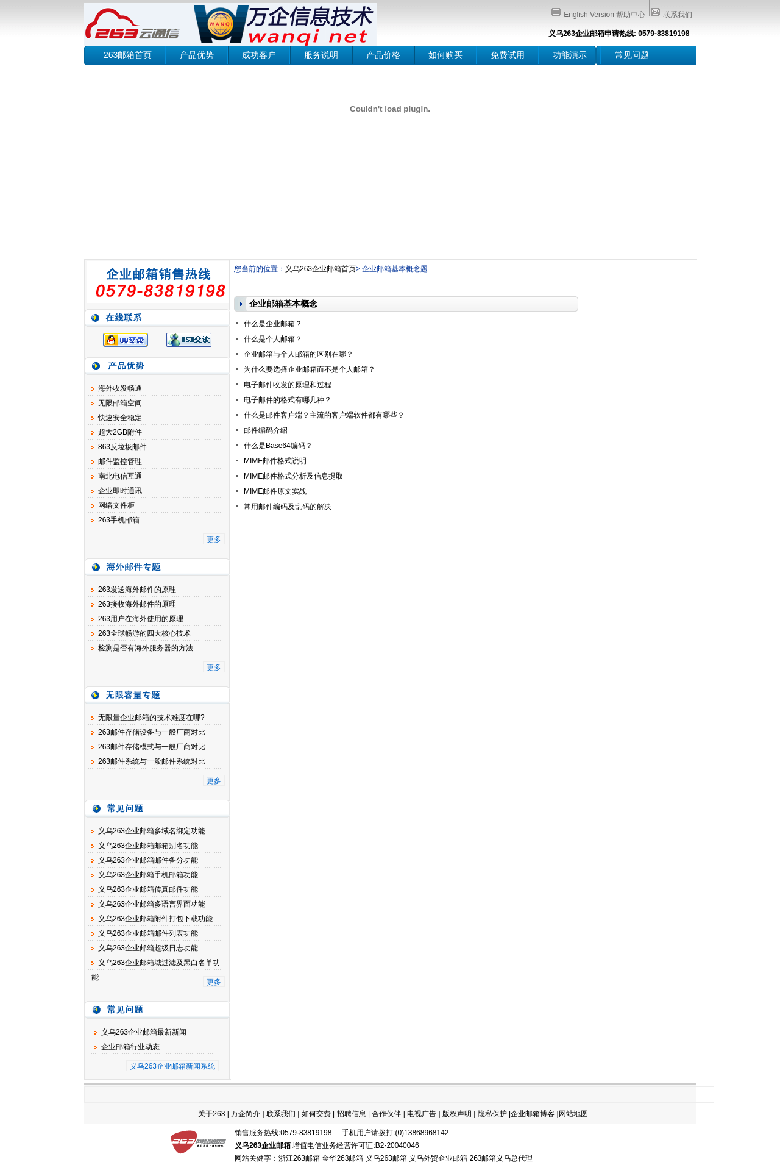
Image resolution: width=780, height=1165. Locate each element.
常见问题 (632, 55)
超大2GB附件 (120, 432)
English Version (589, 14)
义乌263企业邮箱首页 (320, 269)
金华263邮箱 (342, 1158)
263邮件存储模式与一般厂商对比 (151, 747)
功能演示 (570, 55)
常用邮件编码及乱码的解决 (288, 506)
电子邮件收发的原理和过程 (288, 384)
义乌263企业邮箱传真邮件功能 (148, 889)
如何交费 (316, 1114)
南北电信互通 (120, 476)
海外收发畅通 (120, 388)
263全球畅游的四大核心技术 (144, 633)
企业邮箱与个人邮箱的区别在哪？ (298, 354)
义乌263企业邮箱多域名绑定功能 (151, 831)
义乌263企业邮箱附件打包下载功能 (155, 918)
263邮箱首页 (128, 55)
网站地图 (573, 1114)
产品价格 (383, 55)
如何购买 (445, 55)
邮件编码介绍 (266, 430)
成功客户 (259, 55)
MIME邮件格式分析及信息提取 (293, 476)
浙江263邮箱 (299, 1158)
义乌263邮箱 (386, 1158)
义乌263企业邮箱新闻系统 (172, 1066)
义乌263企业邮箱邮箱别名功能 (148, 845)
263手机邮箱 (119, 520)
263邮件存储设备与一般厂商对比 (151, 732)
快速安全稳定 (120, 417)
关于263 (211, 1114)
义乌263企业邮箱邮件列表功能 (148, 933)
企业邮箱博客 (533, 1114)
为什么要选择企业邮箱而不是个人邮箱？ (309, 369)
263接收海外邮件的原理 (137, 604)
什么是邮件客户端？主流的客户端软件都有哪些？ (324, 415)
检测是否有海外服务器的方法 (145, 648)
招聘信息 (351, 1114)
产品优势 (197, 55)
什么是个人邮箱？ (273, 339)
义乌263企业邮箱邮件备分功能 (148, 860)
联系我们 (677, 14)
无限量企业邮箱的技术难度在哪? (151, 717)
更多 (214, 539)
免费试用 (508, 55)
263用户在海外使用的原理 (140, 619)
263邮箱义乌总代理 (501, 1158)
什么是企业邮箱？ (273, 323)
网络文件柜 (116, 505)
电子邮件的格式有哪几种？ (288, 400)
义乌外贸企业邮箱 (438, 1158)
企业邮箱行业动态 (130, 1046)
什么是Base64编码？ (278, 445)
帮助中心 (630, 14)
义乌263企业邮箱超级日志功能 (148, 948)
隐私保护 (492, 1114)
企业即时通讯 (120, 490)
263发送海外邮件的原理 (137, 589)
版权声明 (457, 1114)
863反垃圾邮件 (122, 447)
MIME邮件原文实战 (275, 491)
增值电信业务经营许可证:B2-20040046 (355, 1145)
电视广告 (421, 1114)
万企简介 (245, 1114)
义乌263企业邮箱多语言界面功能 (151, 904)
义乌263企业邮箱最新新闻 (143, 1032)
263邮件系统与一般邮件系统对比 (151, 761)
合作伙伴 (386, 1114)
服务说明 (321, 55)
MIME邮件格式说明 (275, 461)
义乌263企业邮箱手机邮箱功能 (148, 875)
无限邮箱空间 (120, 403)
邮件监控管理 (120, 461)
